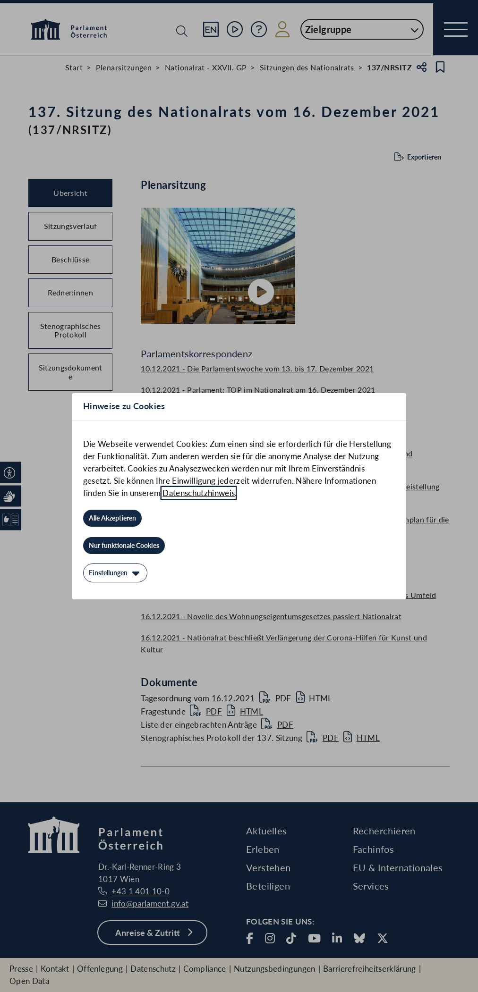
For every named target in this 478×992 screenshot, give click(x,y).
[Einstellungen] (115, 572)
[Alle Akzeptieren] (112, 518)
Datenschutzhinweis (198, 493)
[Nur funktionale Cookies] (124, 545)
